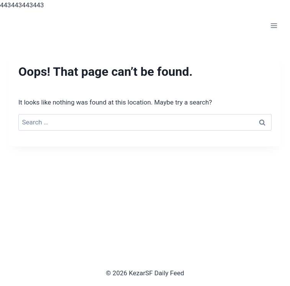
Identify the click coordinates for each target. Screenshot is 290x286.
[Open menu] (274, 26)
